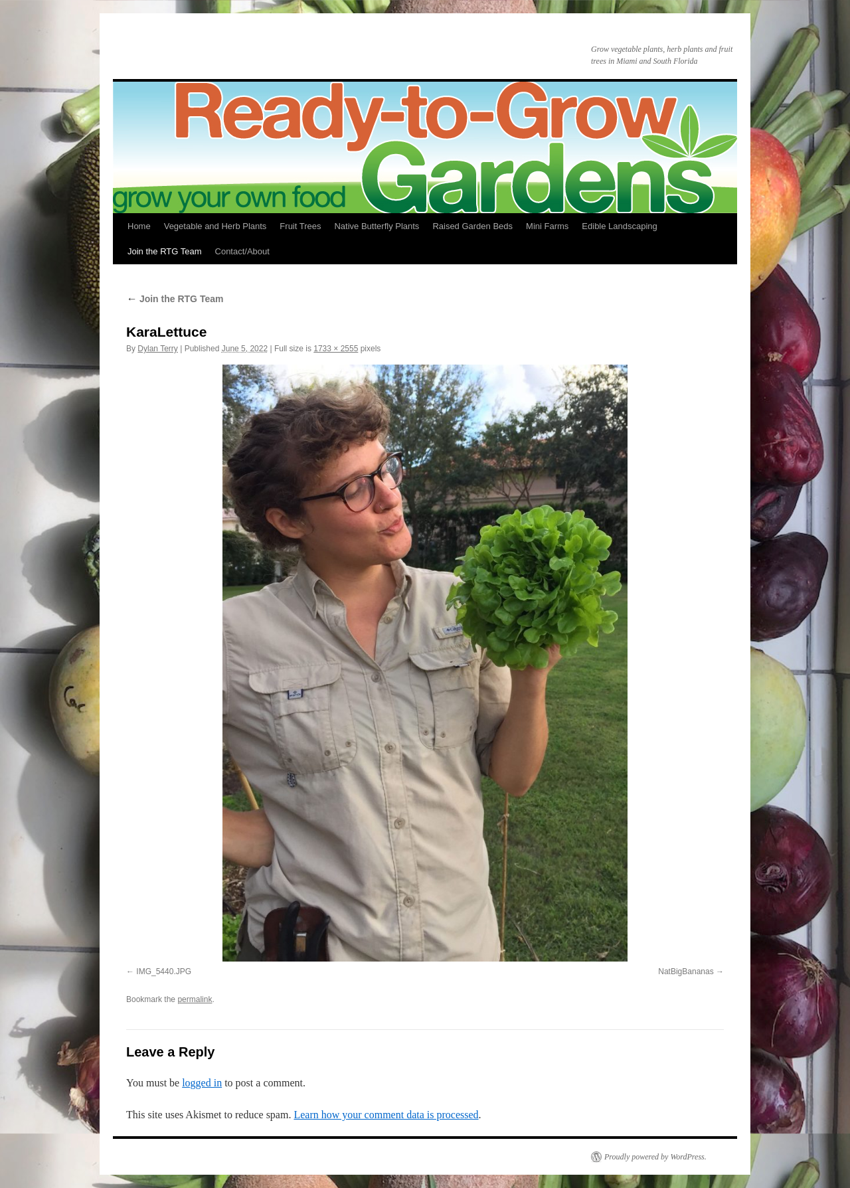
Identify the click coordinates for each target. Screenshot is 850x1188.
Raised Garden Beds (472, 226)
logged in (202, 1082)
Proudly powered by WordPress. (655, 1156)
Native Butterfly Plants (376, 226)
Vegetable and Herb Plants (215, 226)
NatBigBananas (685, 971)
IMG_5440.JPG (163, 971)
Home (139, 226)
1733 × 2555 (335, 348)
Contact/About (242, 251)
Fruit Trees (300, 226)
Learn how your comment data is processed (386, 1114)
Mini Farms (547, 226)
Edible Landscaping (619, 226)
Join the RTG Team (165, 251)
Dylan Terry (157, 348)
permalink (194, 999)
